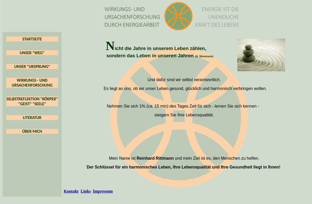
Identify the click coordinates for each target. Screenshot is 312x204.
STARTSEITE (32, 39)
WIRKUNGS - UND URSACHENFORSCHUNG (32, 83)
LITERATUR (32, 117)
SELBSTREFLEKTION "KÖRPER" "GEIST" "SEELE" (32, 101)
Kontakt (71, 191)
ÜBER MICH (32, 131)
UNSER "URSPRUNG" (32, 66)
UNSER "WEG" (32, 52)
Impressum (103, 191)
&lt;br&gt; (184, 136)
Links (86, 191)
